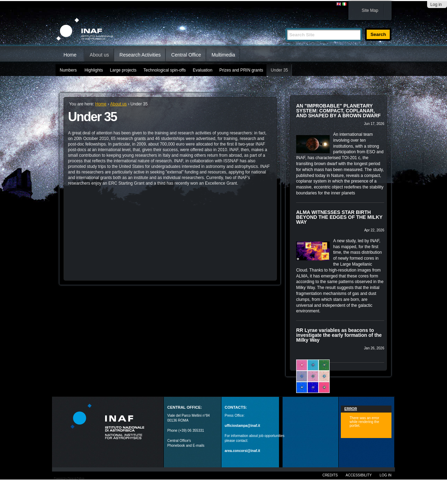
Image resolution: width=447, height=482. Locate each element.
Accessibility (359, 475)
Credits (330, 475)
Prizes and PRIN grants (241, 70)
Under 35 (279, 70)
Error (350, 409)
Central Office (186, 55)
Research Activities (140, 55)
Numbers (68, 70)
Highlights (94, 70)
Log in (436, 4)
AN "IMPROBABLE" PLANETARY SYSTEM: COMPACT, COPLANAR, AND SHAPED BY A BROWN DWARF (338, 110)
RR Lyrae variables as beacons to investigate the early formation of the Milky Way (339, 335)
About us (99, 55)
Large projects (123, 70)
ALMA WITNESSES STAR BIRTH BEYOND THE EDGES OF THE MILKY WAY (339, 217)
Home (70, 55)
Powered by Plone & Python (69, 478)
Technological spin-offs (165, 70)
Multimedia (223, 55)
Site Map (370, 10)
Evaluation (202, 70)
